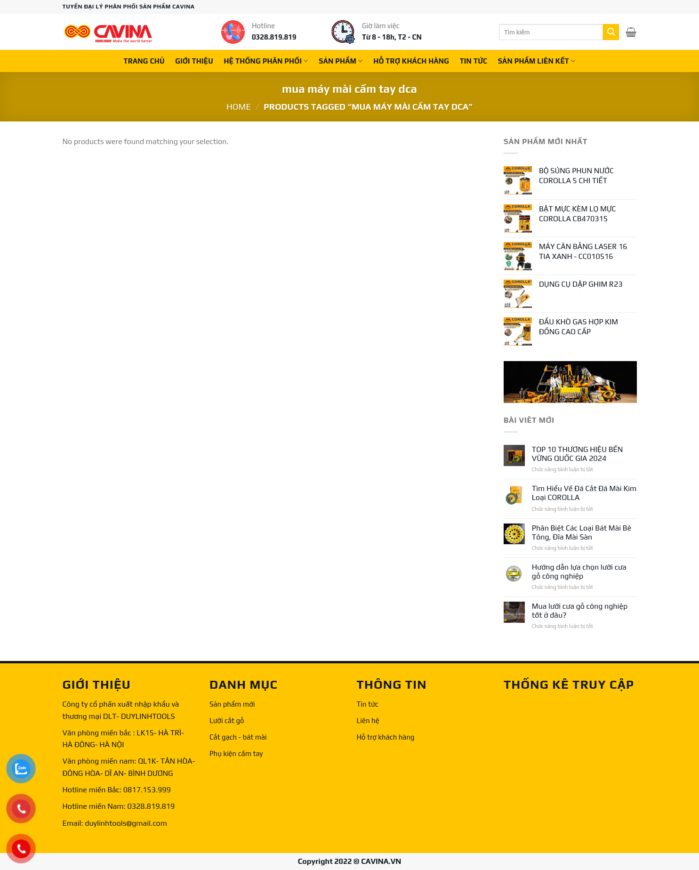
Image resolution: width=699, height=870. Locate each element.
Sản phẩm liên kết (537, 60)
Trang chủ (143, 61)
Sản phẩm (340, 60)
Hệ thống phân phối (266, 60)
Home (238, 107)
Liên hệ (368, 721)
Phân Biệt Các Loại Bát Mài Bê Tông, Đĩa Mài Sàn (581, 532)
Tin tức (367, 704)
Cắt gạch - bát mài (238, 737)
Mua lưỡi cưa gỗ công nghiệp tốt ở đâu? (579, 611)
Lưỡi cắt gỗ (226, 721)
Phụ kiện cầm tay (236, 753)
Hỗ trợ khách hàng (386, 737)
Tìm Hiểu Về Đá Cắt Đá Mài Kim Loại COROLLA (584, 493)
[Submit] (611, 32)
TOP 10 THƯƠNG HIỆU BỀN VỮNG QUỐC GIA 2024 (577, 454)
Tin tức (474, 61)
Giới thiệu (194, 61)
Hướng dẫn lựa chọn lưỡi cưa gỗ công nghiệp (579, 571)
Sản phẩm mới (232, 704)
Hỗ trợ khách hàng (411, 61)
